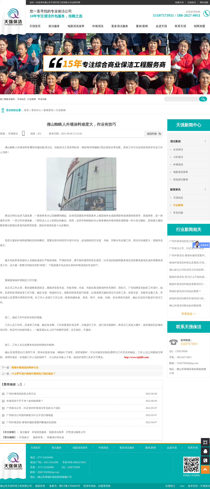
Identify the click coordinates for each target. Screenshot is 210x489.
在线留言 (192, 2)
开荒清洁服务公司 (76, 432)
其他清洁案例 (180, 179)
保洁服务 (54, 26)
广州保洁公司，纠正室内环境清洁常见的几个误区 (33, 408)
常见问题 (42, 99)
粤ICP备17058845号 (69, 486)
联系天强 (180, 26)
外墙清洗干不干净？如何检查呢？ (24, 401)
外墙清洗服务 (39, 432)
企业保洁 (178, 149)
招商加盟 (199, 26)
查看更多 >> (188, 313)
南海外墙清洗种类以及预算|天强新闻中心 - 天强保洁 (188, 262)
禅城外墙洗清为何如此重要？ (185, 291)
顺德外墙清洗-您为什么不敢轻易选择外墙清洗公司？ (188, 277)
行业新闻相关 (188, 229)
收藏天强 (179, 2)
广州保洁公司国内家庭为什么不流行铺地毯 (29, 415)
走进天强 (161, 26)
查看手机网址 (24, 134)
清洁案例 (175, 141)
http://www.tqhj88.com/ (136, 357)
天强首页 (35, 26)
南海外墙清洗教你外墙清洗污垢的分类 (188, 298)
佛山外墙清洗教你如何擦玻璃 (185, 305)
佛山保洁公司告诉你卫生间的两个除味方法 (188, 270)
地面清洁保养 (56, 432)
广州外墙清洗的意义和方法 (21, 393)
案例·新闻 (142, 26)
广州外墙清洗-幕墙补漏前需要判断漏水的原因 (31, 422)
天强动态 (21, 99)
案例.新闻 (150, 447)
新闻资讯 (48, 110)
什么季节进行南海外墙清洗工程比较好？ (34, 373)
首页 (26, 110)
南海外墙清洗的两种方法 (25, 367)
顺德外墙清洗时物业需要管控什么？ (188, 284)
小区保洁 (178, 157)
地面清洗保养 (76, 26)
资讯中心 (36, 110)
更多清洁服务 (119, 26)
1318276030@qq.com (187, 363)
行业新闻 (31, 99)
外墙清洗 (97, 26)
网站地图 (204, 2)
